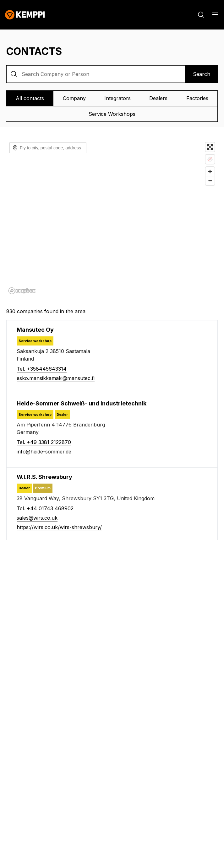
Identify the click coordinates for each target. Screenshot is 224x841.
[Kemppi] (25, 14)
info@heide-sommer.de (44, 451)
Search (201, 74)
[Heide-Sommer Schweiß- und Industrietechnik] (81, 403)
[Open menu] (215, 14)
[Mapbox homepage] (22, 290)
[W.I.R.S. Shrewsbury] (44, 477)
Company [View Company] (74, 98)
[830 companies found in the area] (112, 311)
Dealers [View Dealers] (158, 98)
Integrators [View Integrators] (117, 98)
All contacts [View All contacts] (30, 98)
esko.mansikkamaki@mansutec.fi (56, 378)
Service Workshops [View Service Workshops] (112, 114)
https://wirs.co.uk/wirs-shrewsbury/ (59, 527)
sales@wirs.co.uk (37, 518)
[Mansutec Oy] (35, 329)
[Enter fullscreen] (210, 147)
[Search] (201, 15)
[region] (112, 217)
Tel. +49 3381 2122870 (44, 442)
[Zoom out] (210, 180)
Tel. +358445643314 (42, 369)
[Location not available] (210, 159)
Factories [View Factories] (197, 98)
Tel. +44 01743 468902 (45, 508)
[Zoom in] (210, 171)
